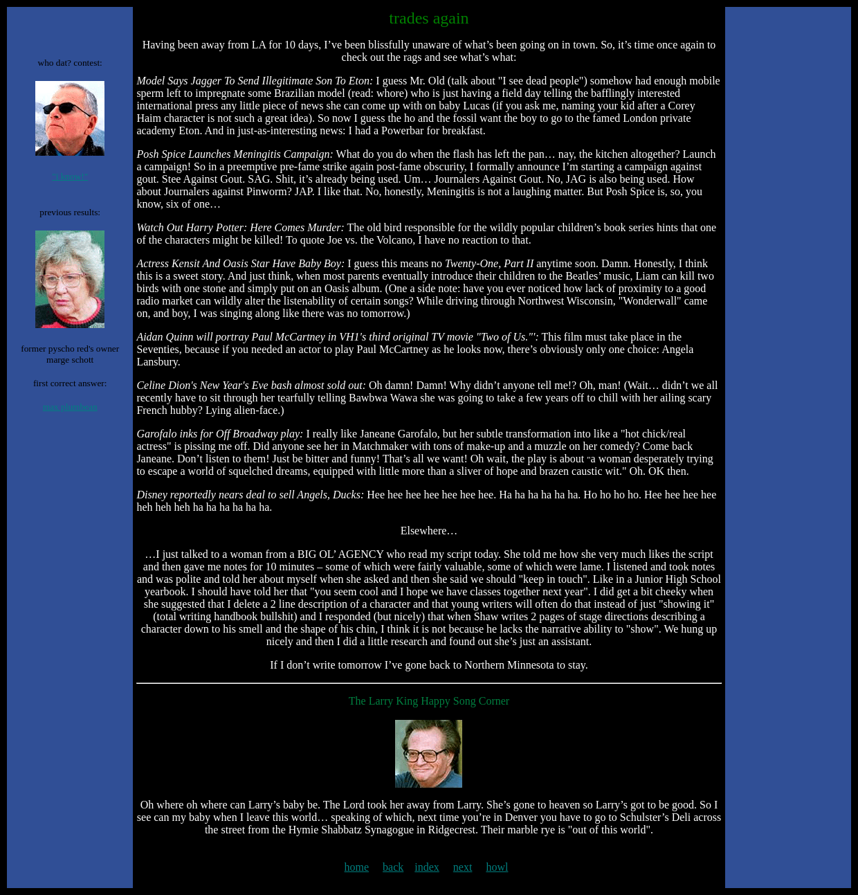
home (357, 867)
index (426, 867)
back (393, 867)
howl (497, 867)
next (463, 867)
